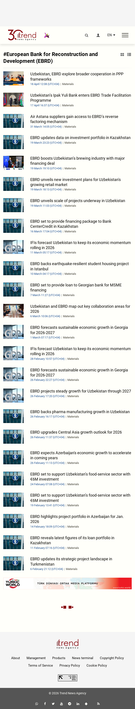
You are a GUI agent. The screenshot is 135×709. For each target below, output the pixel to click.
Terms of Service (40, 665)
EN (109, 35)
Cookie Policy (96, 665)
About (15, 658)
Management (36, 658)
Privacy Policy (69, 665)
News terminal (82, 658)
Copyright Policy (112, 658)
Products (58, 658)
